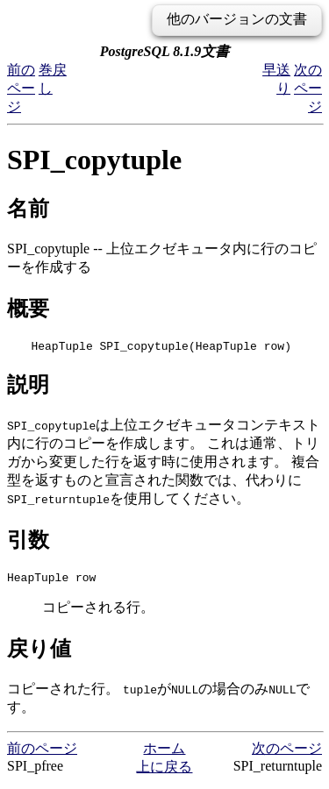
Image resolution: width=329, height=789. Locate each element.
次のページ (308, 88)
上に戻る (164, 771)
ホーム (164, 753)
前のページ (21, 88)
